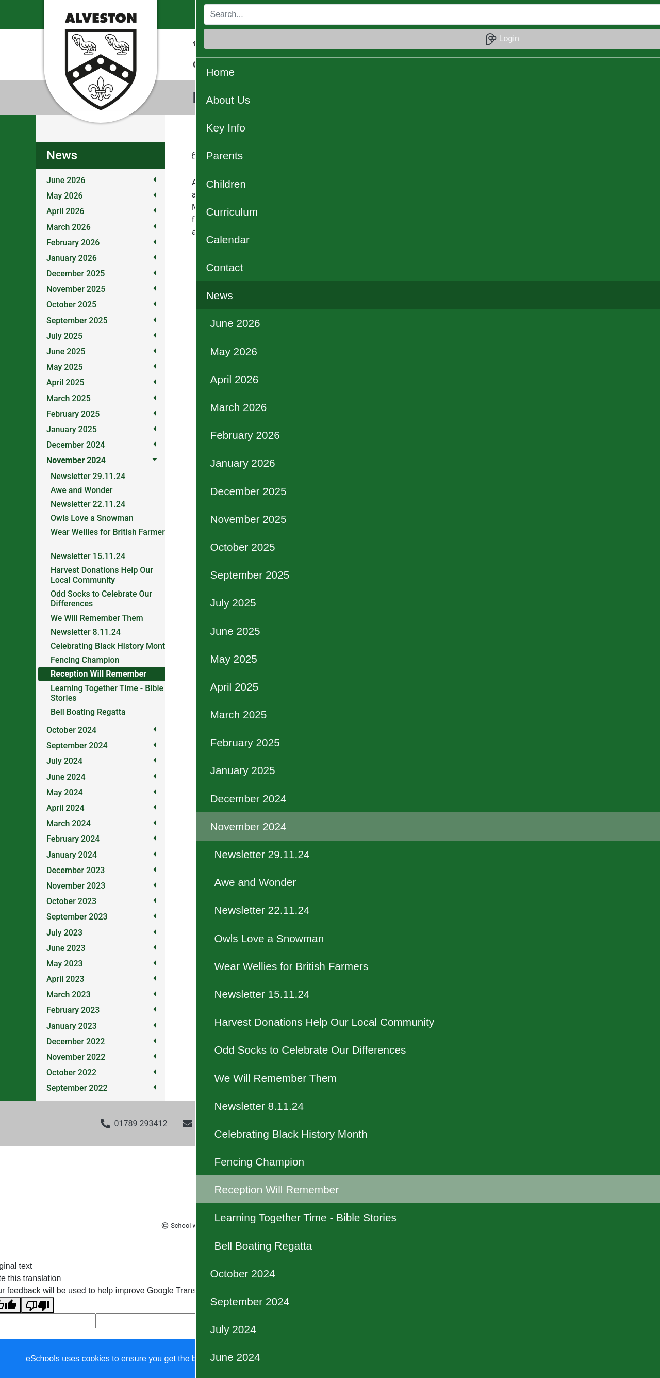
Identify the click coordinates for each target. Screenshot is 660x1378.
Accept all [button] (592, 1359)
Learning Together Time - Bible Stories (107, 693)
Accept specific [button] (510, 1359)
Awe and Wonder (81, 490)
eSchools (259, 1225)
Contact (510, 43)
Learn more (330, 1358)
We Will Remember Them (97, 618)
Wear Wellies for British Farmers (110, 532)
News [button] (548, 43)
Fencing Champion (85, 660)
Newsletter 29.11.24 (88, 476)
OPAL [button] (309, 65)
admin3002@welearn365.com (251, 1123)
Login (592, 14)
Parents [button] (321, 43)
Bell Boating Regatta (88, 712)
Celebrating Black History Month (110, 646)
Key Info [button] (278, 43)
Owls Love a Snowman (92, 518)
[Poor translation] (37, 1305)
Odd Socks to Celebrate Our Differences (101, 599)
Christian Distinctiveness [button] (239, 65)
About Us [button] (233, 43)
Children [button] (365, 43)
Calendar (465, 43)
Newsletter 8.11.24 (86, 632)
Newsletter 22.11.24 (88, 504)
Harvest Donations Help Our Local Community (102, 575)
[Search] (478, 14)
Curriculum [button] (415, 43)
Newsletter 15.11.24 (88, 556)
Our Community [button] (362, 65)
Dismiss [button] (451, 1359)
